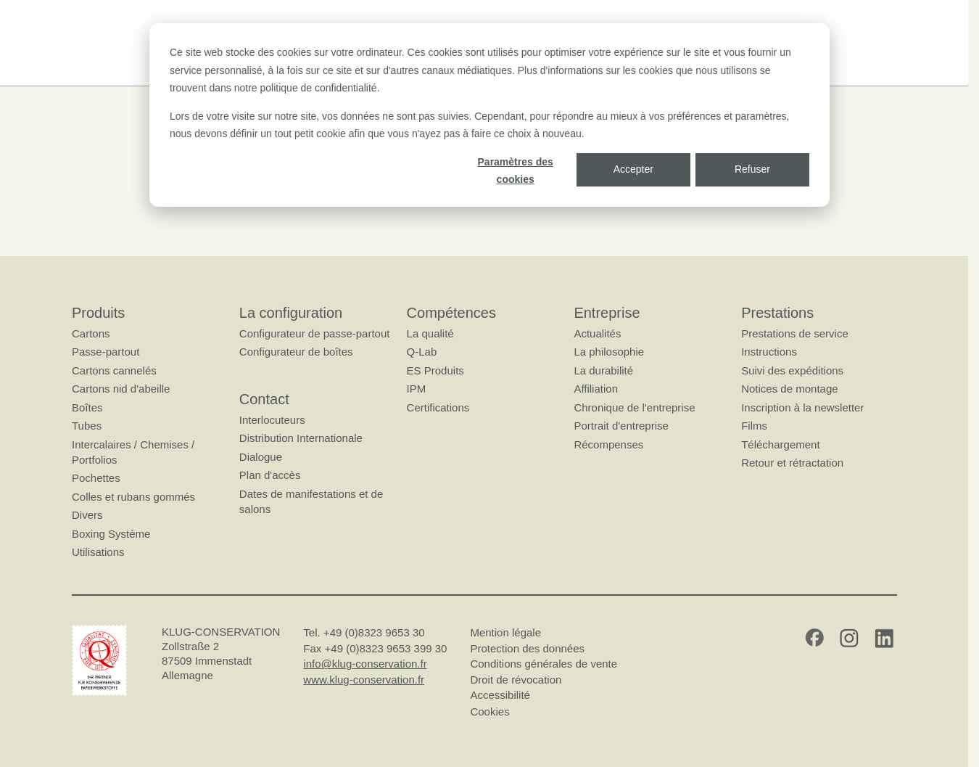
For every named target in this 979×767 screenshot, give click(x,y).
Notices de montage (789, 389)
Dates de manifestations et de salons (310, 501)
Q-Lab (421, 352)
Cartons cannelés (114, 370)
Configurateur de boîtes (295, 352)
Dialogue (260, 457)
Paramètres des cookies (515, 171)
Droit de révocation (515, 679)
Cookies (489, 711)
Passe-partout (105, 352)
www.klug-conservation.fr (363, 679)
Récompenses (608, 444)
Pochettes (96, 478)
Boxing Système (111, 534)
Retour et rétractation (792, 462)
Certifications (437, 407)
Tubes (87, 426)
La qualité (429, 333)
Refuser (752, 169)
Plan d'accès (269, 475)
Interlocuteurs (272, 420)
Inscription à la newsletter (802, 407)
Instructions (769, 352)
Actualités (597, 333)
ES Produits (434, 370)
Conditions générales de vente (543, 664)
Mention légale (505, 633)
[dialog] (489, 115)
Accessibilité (500, 695)
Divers (87, 515)
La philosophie (609, 352)
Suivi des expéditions (792, 370)
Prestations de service (794, 333)
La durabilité (603, 370)
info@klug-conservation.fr (364, 664)
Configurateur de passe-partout (314, 333)
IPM (416, 389)
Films (754, 426)
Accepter (633, 169)
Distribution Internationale (300, 438)
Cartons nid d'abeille (121, 389)
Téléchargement (780, 444)
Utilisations (98, 552)
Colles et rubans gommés (133, 497)
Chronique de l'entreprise (634, 407)
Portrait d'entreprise (621, 426)
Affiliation (596, 389)
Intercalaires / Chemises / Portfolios (133, 452)
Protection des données (527, 648)
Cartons (91, 333)
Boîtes (87, 407)
